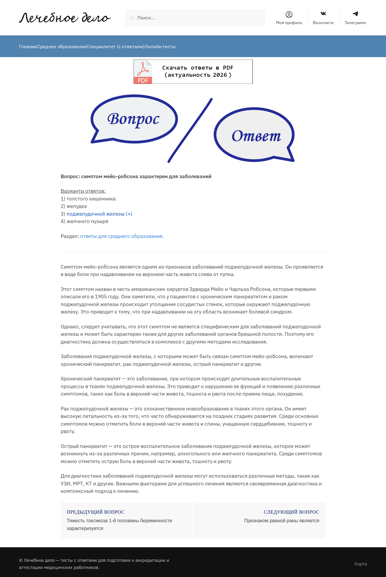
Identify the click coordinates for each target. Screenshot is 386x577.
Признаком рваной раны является (281, 517)
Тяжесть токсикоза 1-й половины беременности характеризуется (119, 521)
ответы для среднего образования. (122, 232)
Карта (360, 560)
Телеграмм (355, 17)
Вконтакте (323, 17)
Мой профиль (289, 17)
